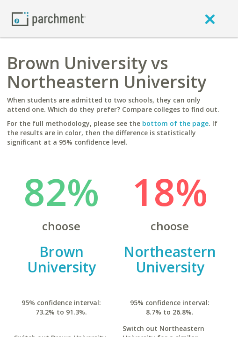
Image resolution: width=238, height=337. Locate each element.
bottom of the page (175, 123)
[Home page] (49, 18)
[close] (210, 18)
